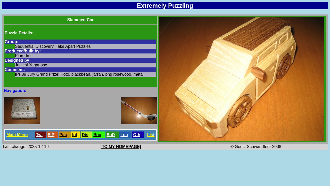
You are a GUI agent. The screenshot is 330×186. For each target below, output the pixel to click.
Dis (85, 135)
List (150, 135)
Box (97, 135)
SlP (51, 135)
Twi (39, 135)
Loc (124, 135)
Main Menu (17, 135)
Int (74, 135)
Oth (136, 135)
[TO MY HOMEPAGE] (121, 146)
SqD (111, 135)
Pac (63, 135)
